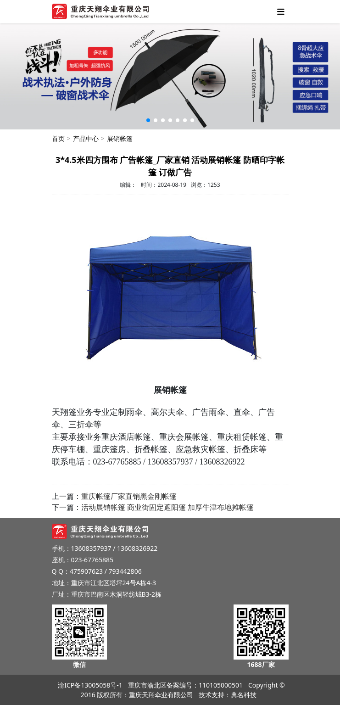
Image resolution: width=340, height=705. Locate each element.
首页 (58, 138)
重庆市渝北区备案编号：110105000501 (185, 685)
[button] (148, 120)
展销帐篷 (120, 138)
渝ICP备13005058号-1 (90, 685)
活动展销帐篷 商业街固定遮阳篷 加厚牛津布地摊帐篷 (167, 507)
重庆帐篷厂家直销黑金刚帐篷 (129, 496)
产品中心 (86, 138)
